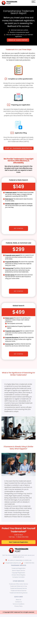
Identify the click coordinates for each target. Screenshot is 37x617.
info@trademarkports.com (13, 563)
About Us (18, 599)
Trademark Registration (18, 568)
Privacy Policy (18, 606)
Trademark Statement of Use (18, 586)
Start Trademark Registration (18, 542)
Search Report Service (18, 570)
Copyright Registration (18, 572)
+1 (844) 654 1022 (22, 537)
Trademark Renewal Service (18, 588)
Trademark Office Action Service (18, 584)
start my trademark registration (18, 148)
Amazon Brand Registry (18, 575)
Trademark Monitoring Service (18, 592)
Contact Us (18, 602)
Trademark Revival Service (18, 590)
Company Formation (18, 577)
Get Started (18, 228)
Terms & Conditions (18, 604)
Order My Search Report (18, 40)
